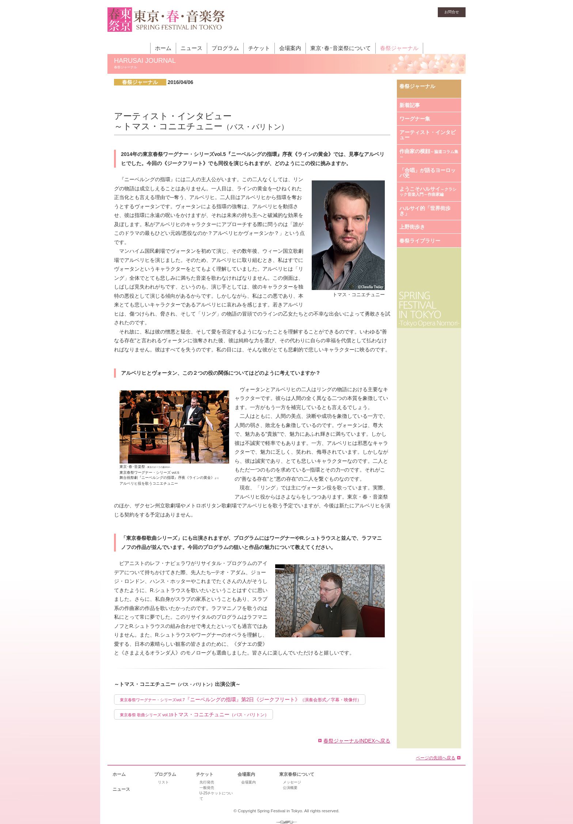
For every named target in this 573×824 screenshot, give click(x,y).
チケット (259, 48)
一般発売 (207, 788)
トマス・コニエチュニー (194, 714)
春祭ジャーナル (399, 48)
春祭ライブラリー (419, 241)
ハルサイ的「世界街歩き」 (425, 210)
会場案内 (290, 48)
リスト (163, 782)
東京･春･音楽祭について (340, 48)
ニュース (191, 48)
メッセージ (292, 782)
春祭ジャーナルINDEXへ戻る (356, 741)
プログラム (225, 48)
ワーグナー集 (414, 119)
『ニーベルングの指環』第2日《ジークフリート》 (240, 699)
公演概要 (290, 788)
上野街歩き (412, 227)
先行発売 (207, 782)
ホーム (163, 48)
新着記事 (409, 105)
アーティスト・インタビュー (427, 134)
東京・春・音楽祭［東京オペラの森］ (166, 23)
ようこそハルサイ (427, 191)
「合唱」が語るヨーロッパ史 (427, 172)
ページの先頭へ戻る (435, 757)
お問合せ (451, 12)
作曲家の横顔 (428, 153)
